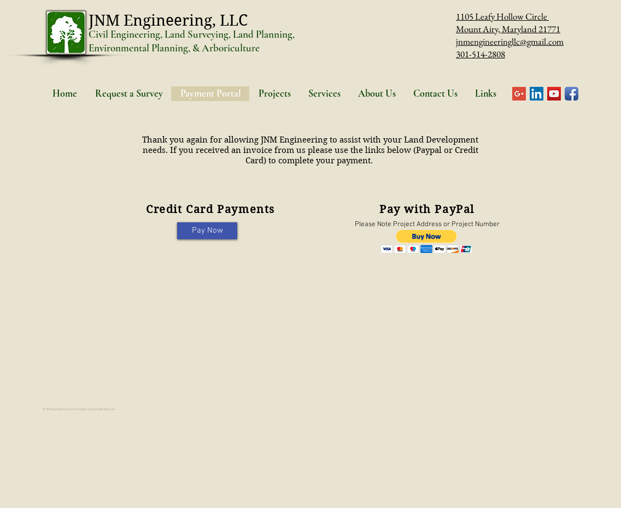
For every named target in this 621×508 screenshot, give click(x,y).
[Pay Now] (207, 230)
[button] (426, 242)
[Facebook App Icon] (571, 94)
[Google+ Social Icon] (519, 94)
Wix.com (109, 409)
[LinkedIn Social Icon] (536, 94)
